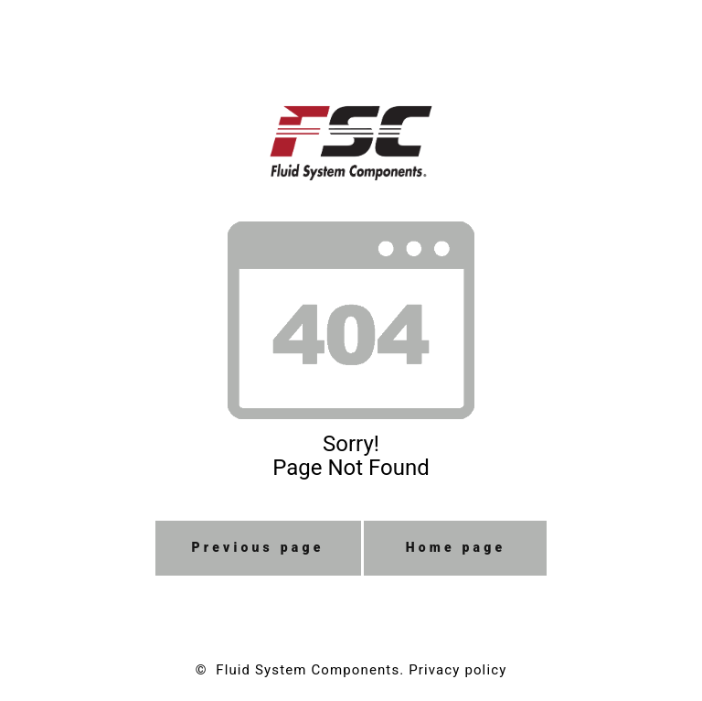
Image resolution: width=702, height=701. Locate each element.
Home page (456, 547)
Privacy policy (457, 670)
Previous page (258, 547)
